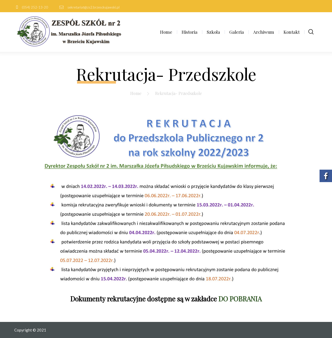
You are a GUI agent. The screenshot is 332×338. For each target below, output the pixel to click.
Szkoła (213, 32)
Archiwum (263, 32)
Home (166, 32)
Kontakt (291, 32)
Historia (189, 32)
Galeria (236, 32)
